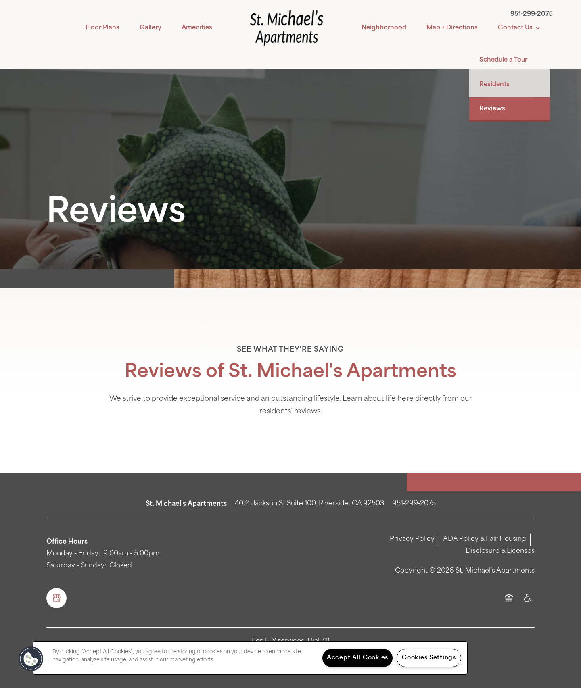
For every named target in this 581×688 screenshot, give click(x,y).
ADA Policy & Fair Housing (484, 539)
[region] (250, 658)
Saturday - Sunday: (76, 566)
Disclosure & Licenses (500, 551)
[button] (31, 659)
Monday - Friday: (73, 553)
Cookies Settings (429, 658)
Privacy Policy (412, 539)
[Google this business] (56, 598)
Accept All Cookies (357, 658)
